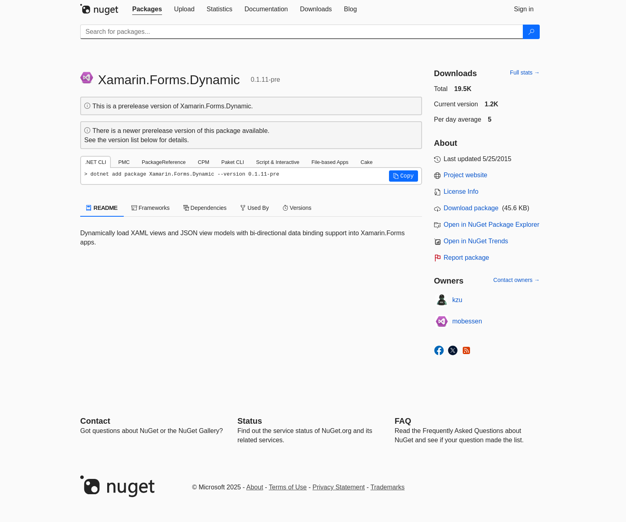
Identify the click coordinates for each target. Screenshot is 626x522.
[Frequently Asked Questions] (403, 420)
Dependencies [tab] (205, 208)
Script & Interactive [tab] (277, 162)
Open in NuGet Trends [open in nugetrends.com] (476, 241)
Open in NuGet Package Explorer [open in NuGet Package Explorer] (491, 224)
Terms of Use (288, 487)
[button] (403, 176)
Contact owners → (516, 280)
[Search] (531, 32)
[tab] (147, 9)
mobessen (467, 321)
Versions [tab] (297, 208)
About (254, 487)
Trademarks (387, 487)
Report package (466, 257)
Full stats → (525, 72)
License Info (461, 191)
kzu (457, 299)
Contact (95, 420)
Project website (466, 175)
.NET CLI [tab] (95, 162)
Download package (471, 208)
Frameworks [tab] (150, 208)
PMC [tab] (123, 162)
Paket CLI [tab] (232, 162)
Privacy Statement (338, 487)
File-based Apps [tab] (330, 162)
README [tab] (102, 208)
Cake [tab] (366, 162)
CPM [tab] (203, 162)
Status (249, 420)
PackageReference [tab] (164, 162)
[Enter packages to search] (301, 32)
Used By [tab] (254, 208)
